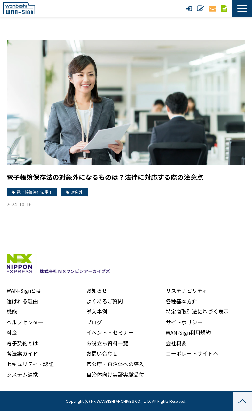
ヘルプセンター (25, 322)
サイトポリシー (184, 322)
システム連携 (22, 374)
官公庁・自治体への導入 (115, 364)
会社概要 (176, 343)
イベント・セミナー (110, 332)
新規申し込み (201, 8)
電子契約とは (22, 343)
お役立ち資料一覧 (107, 343)
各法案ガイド (22, 353)
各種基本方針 (181, 301)
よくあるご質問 (104, 301)
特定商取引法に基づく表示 (197, 311)
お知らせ (96, 290)
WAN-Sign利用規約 (188, 332)
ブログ (94, 322)
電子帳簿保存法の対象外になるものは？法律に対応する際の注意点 (105, 177)
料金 (12, 332)
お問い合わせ (213, 8)
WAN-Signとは (24, 290)
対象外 (77, 192)
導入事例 (96, 311)
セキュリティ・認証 (30, 364)
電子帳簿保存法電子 (34, 192)
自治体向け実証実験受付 (115, 374)
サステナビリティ (186, 290)
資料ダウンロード (225, 8)
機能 (12, 311)
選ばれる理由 (22, 301)
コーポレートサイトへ (192, 353)
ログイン (189, 8)
